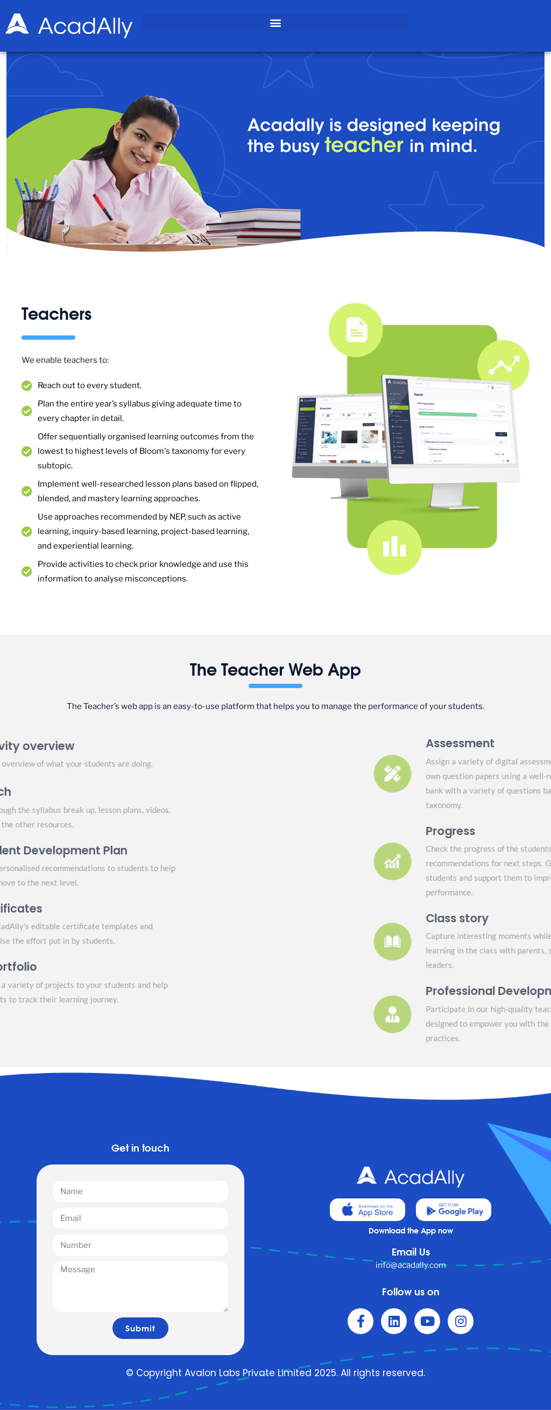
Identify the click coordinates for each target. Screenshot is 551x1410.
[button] (275, 22)
